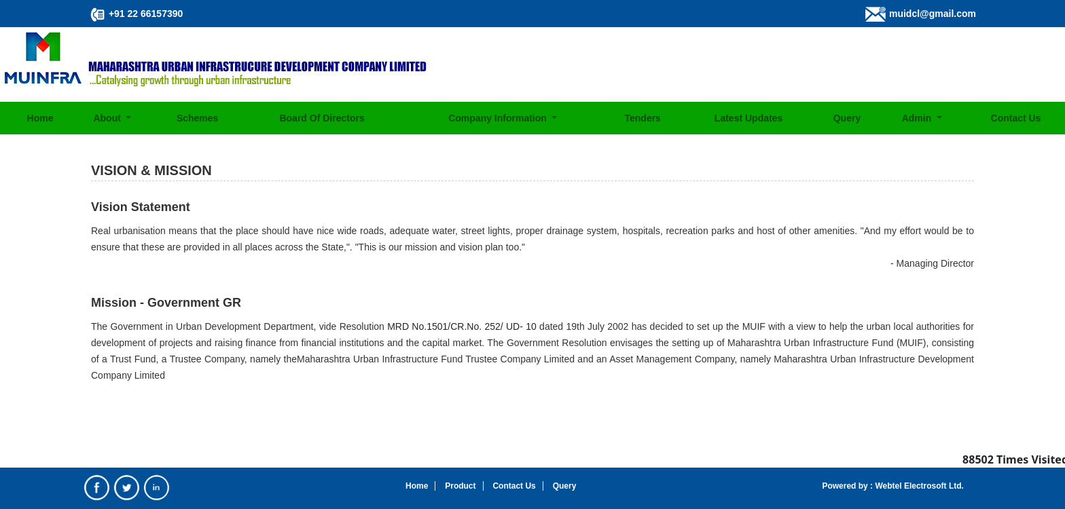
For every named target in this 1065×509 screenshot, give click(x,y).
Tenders (642, 118)
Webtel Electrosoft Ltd (917, 486)
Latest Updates (748, 118)
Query (847, 118)
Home (40, 118)
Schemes (197, 118)
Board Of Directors (321, 118)
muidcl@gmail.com (932, 13)
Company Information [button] (498, 118)
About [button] (108, 118)
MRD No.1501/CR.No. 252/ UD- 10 (462, 326)
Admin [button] (918, 118)
